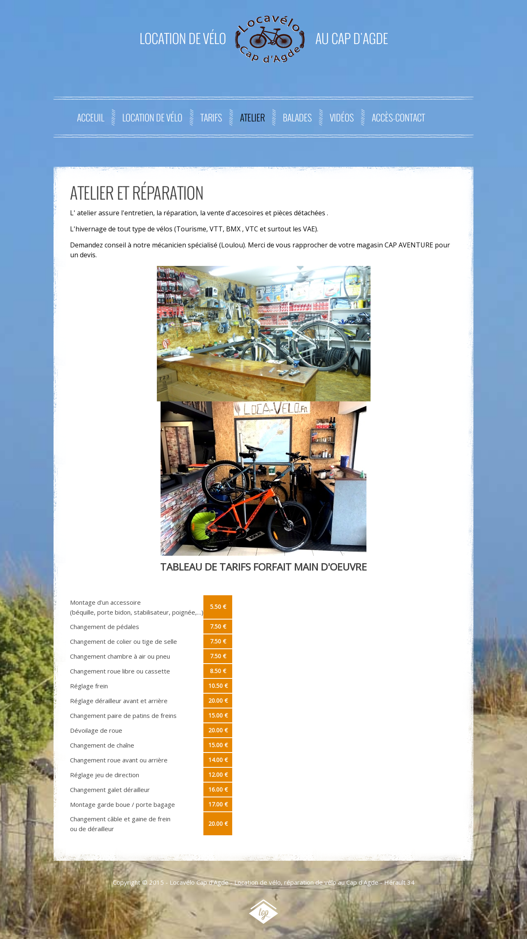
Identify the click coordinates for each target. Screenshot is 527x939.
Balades (297, 117)
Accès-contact (398, 117)
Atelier (252, 117)
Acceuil (90, 117)
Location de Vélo (152, 117)
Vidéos (342, 117)
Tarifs (211, 117)
